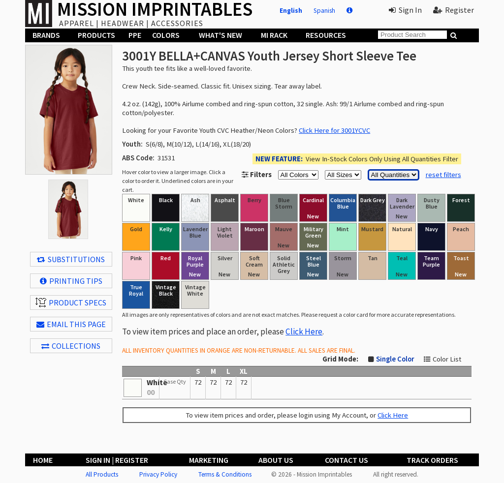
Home (43, 460)
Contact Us (346, 460)
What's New (220, 35)
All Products (102, 474)
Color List (447, 359)
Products (96, 35)
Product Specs (70, 302)
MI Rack (274, 35)
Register (453, 10)
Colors (166, 35)
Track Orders (432, 460)
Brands (46, 35)
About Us (275, 460)
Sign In (405, 10)
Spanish (324, 10)
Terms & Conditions (225, 474)
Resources (326, 35)
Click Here (303, 331)
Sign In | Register (117, 460)
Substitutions (71, 259)
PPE (134, 35)
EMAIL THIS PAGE (71, 324)
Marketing (208, 460)
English (291, 10)
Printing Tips (71, 281)
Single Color (395, 359)
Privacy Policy (158, 474)
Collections (70, 346)
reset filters (443, 174)
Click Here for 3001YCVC (334, 130)
